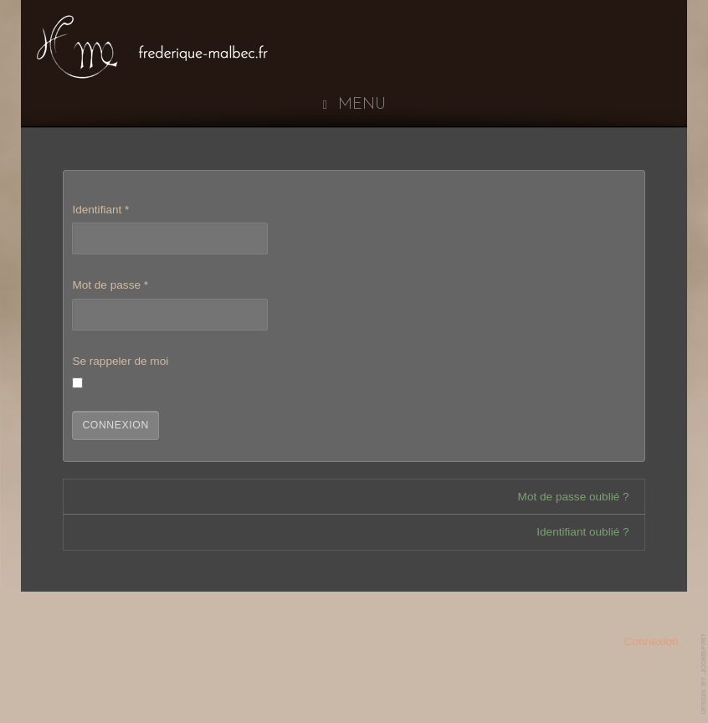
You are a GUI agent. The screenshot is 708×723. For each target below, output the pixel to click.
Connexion (115, 425)
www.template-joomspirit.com (704, 674)
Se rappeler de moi (120, 361)
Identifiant (100, 209)
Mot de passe (110, 285)
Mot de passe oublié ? (573, 496)
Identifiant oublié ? (582, 532)
